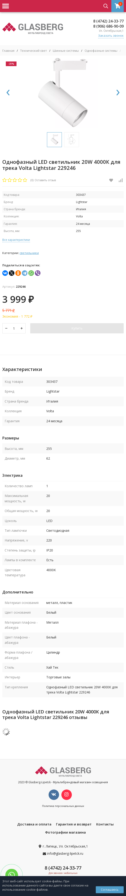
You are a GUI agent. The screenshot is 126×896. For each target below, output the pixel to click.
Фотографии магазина (65, 832)
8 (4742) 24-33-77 (108, 21)
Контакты (105, 824)
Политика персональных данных (63, 806)
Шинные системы (66, 50)
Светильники (29, 253)
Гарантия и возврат (74, 824)
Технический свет (33, 50)
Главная (8, 50)
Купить (77, 328)
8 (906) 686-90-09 (108, 26)
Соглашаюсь (110, 890)
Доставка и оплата (34, 824)
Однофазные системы (101, 50)
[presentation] (8, 93)
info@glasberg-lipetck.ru (65, 853)
